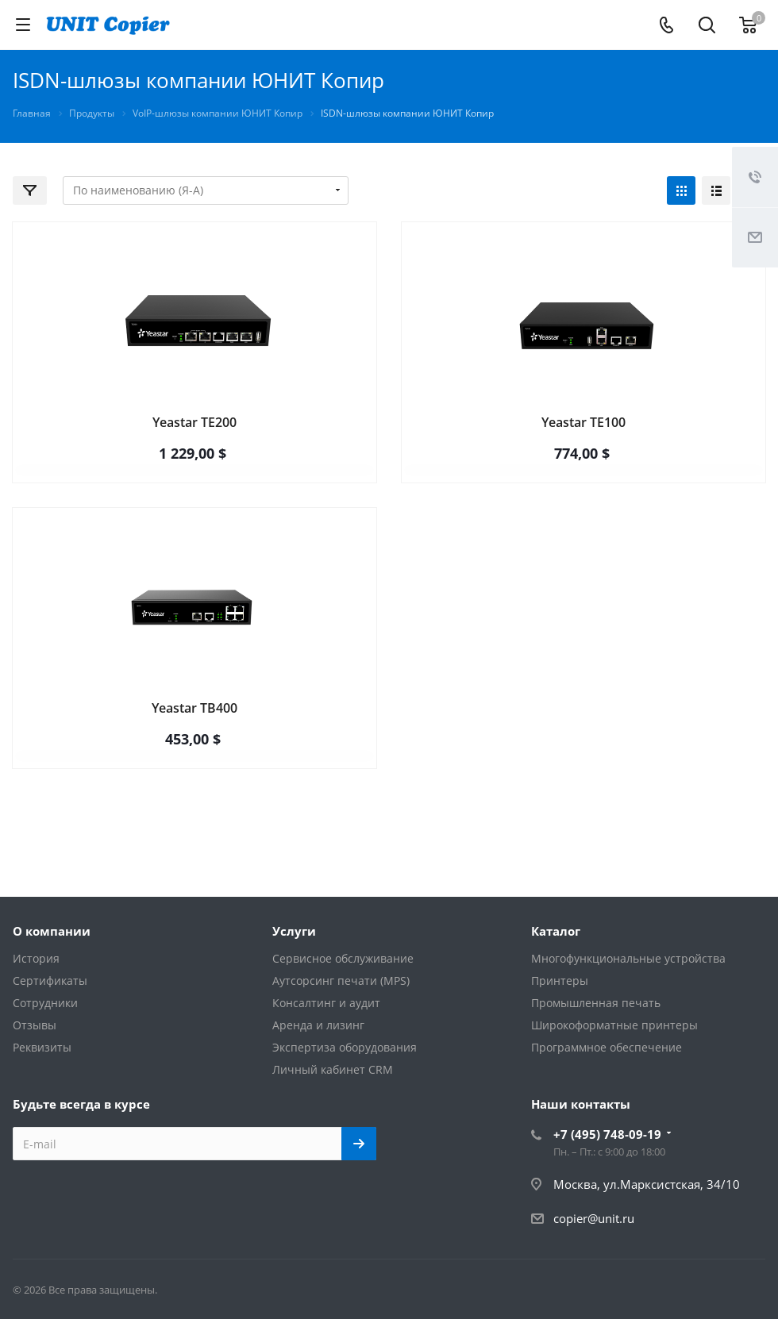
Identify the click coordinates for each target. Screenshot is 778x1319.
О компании (52, 931)
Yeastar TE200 (194, 422)
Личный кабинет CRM (332, 1069)
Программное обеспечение (606, 1047)
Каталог (555, 931)
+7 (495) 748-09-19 (607, 1134)
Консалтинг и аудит (326, 1002)
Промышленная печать (596, 1002)
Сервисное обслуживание (343, 958)
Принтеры (559, 980)
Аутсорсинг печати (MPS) (341, 980)
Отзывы (34, 1025)
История (36, 958)
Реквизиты (42, 1047)
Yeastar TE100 (583, 422)
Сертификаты (50, 980)
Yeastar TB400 (194, 708)
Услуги (294, 931)
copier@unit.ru (593, 1218)
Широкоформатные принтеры (614, 1025)
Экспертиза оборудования (344, 1047)
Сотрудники (45, 1002)
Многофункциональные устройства (628, 958)
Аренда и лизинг (318, 1025)
